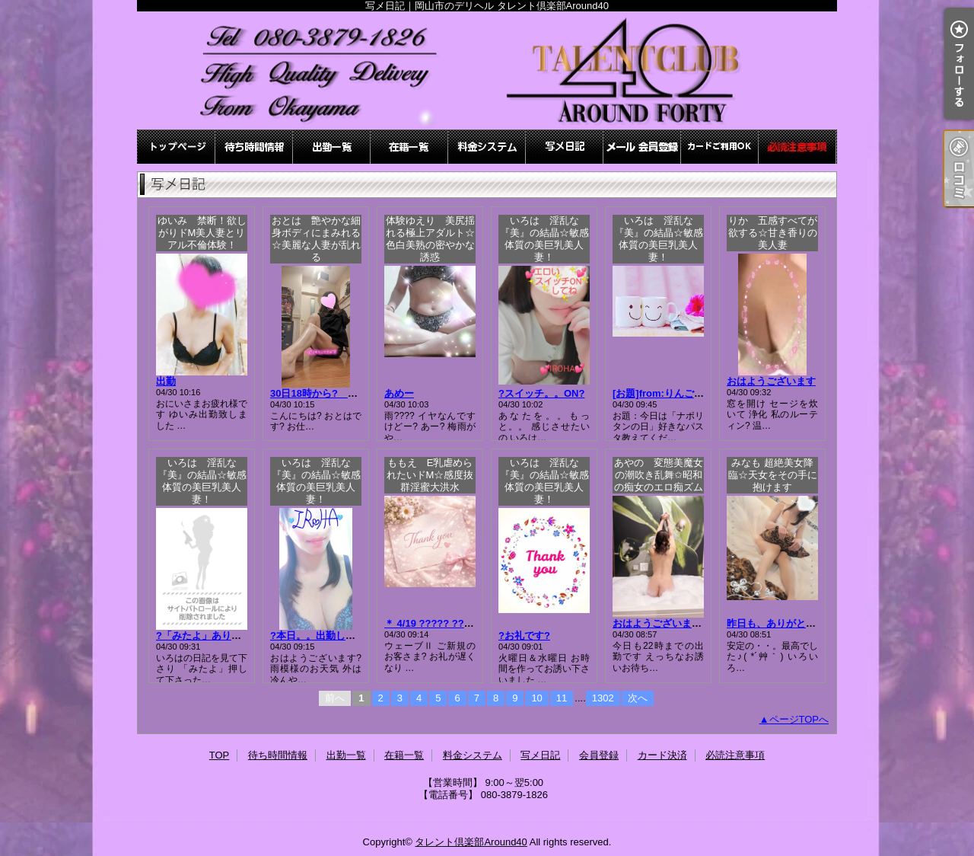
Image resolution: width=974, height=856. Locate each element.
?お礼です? (524, 635)
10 (536, 698)
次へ (638, 698)
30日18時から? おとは (333, 393)
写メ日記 (564, 146)
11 (561, 698)
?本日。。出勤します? (320, 635)
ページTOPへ (799, 719)
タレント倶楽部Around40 (471, 842)
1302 (603, 698)
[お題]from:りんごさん (663, 393)
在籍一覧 (409, 146)
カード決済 (720, 146)
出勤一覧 (332, 146)
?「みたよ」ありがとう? (211, 635)
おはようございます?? (663, 623)
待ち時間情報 (254, 146)
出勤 (166, 381)
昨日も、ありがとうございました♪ (803, 623)
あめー (399, 393)
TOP (176, 146)
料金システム (487, 146)
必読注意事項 (797, 146)
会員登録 (642, 146)
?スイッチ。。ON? (541, 393)
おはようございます (771, 381)
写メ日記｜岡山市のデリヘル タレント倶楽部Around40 (487, 70)
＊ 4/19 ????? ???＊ (432, 623)
